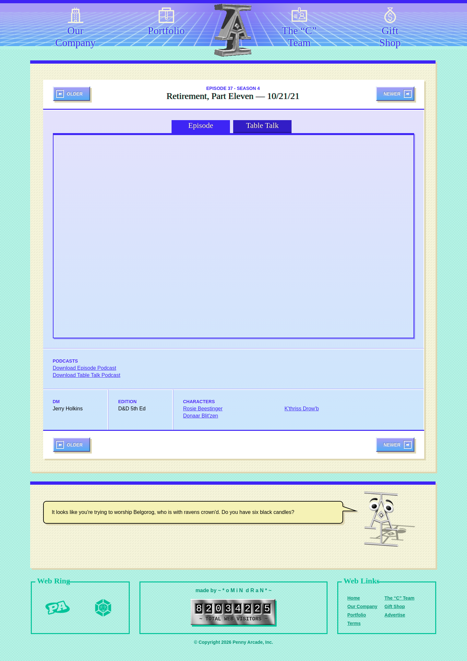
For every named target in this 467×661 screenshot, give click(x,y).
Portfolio (166, 30)
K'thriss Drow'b (301, 408)
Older (75, 93)
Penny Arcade (58, 608)
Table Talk (262, 125)
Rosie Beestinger (203, 408)
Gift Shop (390, 35)
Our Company (75, 35)
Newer (391, 93)
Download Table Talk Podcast (86, 375)
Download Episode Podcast (84, 368)
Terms (354, 623)
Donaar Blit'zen (200, 415)
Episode (200, 125)
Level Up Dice (103, 607)
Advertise (395, 614)
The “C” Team (299, 35)
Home (353, 598)
